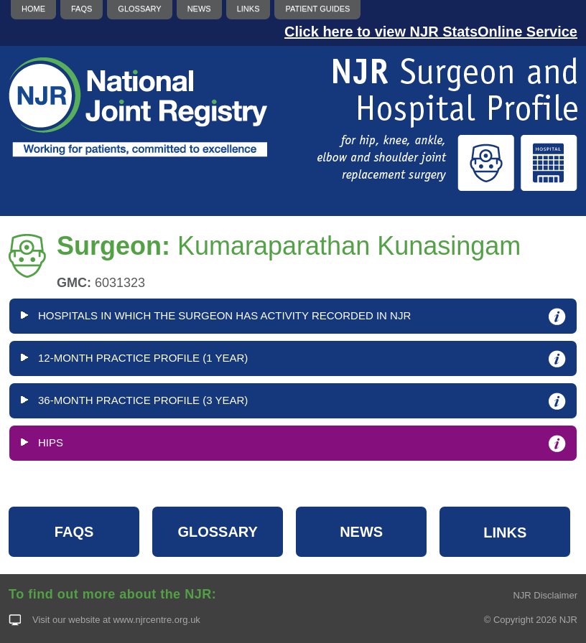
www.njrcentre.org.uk (156, 619)
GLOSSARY (217, 532)
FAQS (74, 532)
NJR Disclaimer (545, 595)
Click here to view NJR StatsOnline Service (430, 31)
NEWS (361, 532)
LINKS (504, 532)
